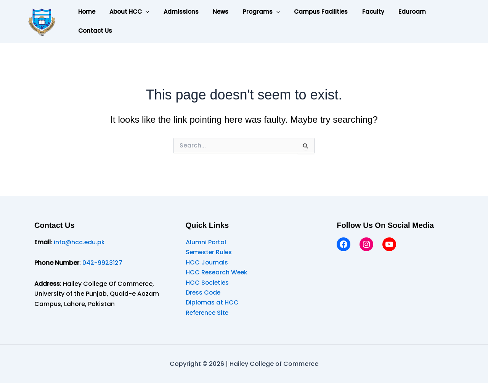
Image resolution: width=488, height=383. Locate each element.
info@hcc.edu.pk (80, 242)
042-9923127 (102, 262)
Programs (248, 11)
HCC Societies (208, 282)
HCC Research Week (217, 272)
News (210, 12)
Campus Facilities (305, 12)
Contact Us (94, 31)
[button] (141, 11)
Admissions (173, 12)
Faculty (355, 12)
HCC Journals (207, 262)
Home (85, 12)
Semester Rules (209, 252)
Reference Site (208, 312)
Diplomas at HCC (212, 302)
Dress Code (204, 292)
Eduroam (391, 12)
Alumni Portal (206, 242)
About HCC (125, 11)
